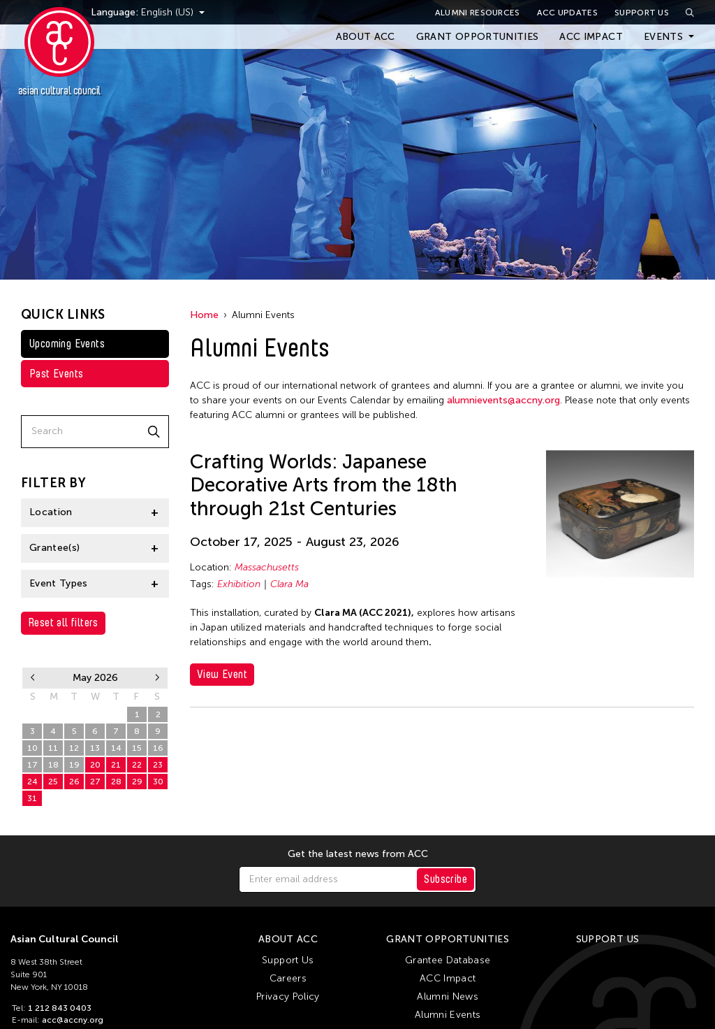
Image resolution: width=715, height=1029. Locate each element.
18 (53, 765)
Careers (288, 978)
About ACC (365, 37)
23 (158, 765)
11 (53, 748)
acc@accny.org (72, 1020)
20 (95, 765)
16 (158, 748)
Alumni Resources (477, 12)
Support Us (641, 12)
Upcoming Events (67, 343)
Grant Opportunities (477, 37)
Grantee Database (448, 960)
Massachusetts (267, 567)
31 (32, 798)
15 (137, 748)
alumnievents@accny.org (503, 400)
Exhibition (238, 584)
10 (32, 748)
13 (95, 748)
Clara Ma (289, 584)
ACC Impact (591, 37)
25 (53, 781)
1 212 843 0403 (59, 1008)
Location (51, 512)
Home (204, 315)
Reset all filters (63, 622)
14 (116, 748)
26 (32, 714)
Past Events (56, 373)
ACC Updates (567, 12)
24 (32, 781)
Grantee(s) (54, 548)
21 (116, 765)
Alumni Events (448, 1015)
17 (32, 765)
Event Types (58, 583)
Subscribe (445, 879)
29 (95, 714)
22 (137, 765)
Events (663, 37)
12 (74, 748)
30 (116, 714)
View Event (222, 674)
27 (53, 714)
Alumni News (447, 996)
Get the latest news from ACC (358, 854)
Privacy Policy (288, 996)
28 (74, 714)
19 (74, 765)
